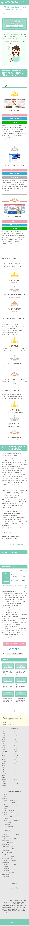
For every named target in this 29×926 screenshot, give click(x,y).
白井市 (3, 759)
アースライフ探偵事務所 (7, 826)
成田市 (15, 773)
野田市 (20, 653)
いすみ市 (16, 733)
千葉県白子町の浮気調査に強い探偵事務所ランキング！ (20, 673)
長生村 (15, 765)
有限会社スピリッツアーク (8, 858)
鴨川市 (3, 747)
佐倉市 (15, 753)
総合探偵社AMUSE (6, 794)
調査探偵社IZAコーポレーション (9, 812)
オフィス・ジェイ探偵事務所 (8, 856)
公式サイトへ (14, 115)
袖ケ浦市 (4, 761)
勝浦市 (15, 743)
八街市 (15, 781)
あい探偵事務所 (5, 876)
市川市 (3, 735)
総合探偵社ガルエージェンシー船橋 (10, 814)
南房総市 (4, 779)
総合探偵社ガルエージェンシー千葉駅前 (11, 834)
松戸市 (15, 777)
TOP (14, 719)
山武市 (3, 755)
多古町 (15, 761)
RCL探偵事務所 (5, 874)
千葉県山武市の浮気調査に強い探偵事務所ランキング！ (7, 700)
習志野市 (4, 773)
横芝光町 (16, 783)
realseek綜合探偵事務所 (7, 842)
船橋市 (3, 777)
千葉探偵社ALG (5, 798)
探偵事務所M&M (8, 490)
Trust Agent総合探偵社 (7, 852)
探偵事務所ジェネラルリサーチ (9, 808)
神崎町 (15, 751)
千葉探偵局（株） (6, 844)
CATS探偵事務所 (6, 830)
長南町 (3, 767)
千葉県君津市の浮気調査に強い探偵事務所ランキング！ (20, 686)
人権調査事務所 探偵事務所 (8, 846)
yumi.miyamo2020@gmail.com (16, 888)
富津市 (15, 775)
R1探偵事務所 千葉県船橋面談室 (9, 838)
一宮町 (15, 735)
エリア (4, 15)
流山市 (15, 771)
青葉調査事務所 (5, 862)
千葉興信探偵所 (5, 836)
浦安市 (3, 739)
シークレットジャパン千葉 (8, 848)
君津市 (3, 749)
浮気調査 (15, 653)
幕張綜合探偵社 (5, 840)
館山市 (3, 763)
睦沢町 (15, 779)
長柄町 (3, 771)
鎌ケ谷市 (16, 745)
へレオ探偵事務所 (6, 824)
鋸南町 (15, 749)
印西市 (15, 737)
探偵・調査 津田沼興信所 (8, 810)
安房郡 (3, 733)
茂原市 (3, 781)
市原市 (3, 737)
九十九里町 (4, 751)
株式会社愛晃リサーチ (7, 806)
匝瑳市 (15, 759)
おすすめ (8, 653)
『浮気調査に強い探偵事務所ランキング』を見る (15, 644)
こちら (17, 266)
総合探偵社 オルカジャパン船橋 (9, 864)
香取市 (3, 745)
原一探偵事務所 (5, 870)
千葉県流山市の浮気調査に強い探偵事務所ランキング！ (7, 686)
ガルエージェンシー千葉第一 (8, 872)
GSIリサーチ (5, 828)
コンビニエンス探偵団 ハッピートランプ (11, 816)
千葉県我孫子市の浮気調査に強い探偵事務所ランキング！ (7, 673)
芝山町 (3, 757)
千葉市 (15, 763)
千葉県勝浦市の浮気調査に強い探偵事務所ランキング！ (20, 700)
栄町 (3, 753)
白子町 (15, 757)
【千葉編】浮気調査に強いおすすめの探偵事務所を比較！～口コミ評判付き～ (14, 1)
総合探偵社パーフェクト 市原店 (9, 860)
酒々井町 (16, 755)
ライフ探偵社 (5, 866)
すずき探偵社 (5, 818)
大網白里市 (16, 739)
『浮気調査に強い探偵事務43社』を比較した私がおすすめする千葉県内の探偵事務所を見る (15, 543)
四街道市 (4, 785)
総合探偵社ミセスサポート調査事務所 (10, 820)
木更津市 (16, 747)
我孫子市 (16, 731)
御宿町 (15, 741)
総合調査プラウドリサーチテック (9, 804)
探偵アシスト (5, 832)
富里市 (15, 769)
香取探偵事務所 (5, 850)
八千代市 (4, 783)
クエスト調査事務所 (6, 822)
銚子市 (3, 765)
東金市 (15, 767)
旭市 (3, 731)
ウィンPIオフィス (6, 854)
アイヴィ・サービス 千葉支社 (9, 802)
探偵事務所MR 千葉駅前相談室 (9, 800)
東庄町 (3, 769)
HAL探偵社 (4, 796)
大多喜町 (4, 741)
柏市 (3, 743)
